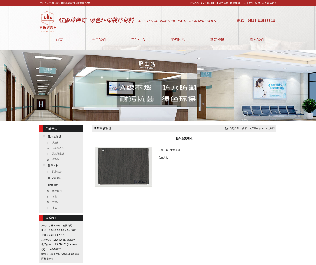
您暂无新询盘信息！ (265, 3)
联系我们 (257, 40)
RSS (244, 3)
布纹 (54, 207)
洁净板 (55, 159)
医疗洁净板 (54, 178)
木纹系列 (57, 191)
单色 (54, 196)
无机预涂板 (58, 148)
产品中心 (138, 40)
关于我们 (99, 40)
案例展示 (178, 40)
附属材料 (53, 165)
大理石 (55, 202)
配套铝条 (57, 171)
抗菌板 (55, 142)
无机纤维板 (58, 153)
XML (250, 3)
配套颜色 (53, 184)
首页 (59, 40)
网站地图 (235, 3)
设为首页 (223, 3)
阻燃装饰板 (54, 136)
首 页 (244, 128)
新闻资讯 (217, 40)
